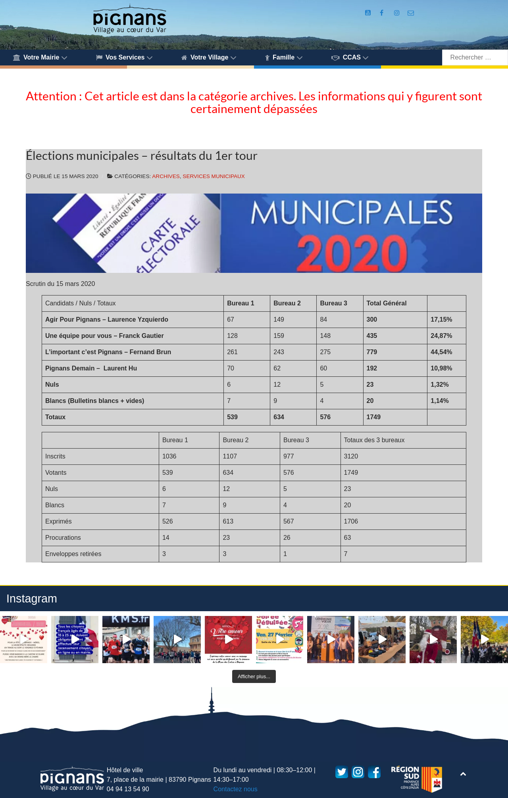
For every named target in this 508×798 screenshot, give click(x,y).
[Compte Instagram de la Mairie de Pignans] (397, 12)
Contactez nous (236, 789)
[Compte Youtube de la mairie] (369, 12)
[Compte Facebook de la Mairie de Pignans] (382, 12)
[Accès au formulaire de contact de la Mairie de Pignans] (411, 12)
